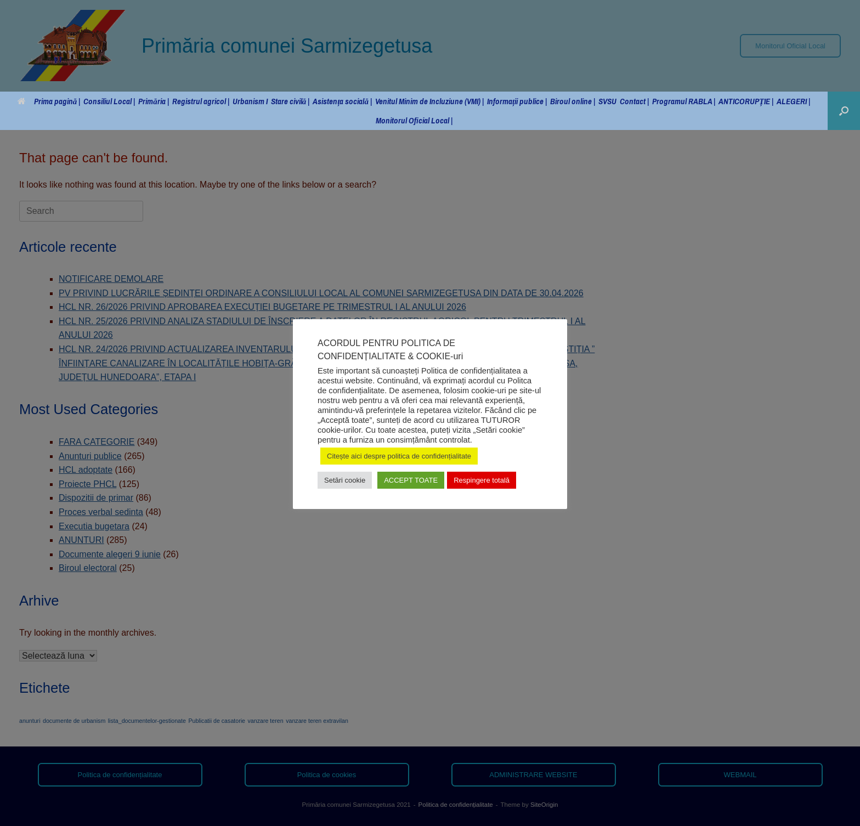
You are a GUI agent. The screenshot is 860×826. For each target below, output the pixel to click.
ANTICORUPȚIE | (745, 101)
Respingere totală (482, 480)
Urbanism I (250, 101)
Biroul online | (572, 101)
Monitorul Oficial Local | (414, 120)
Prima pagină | (49, 101)
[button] (844, 111)
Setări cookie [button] (344, 480)
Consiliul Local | (109, 101)
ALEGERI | (793, 101)
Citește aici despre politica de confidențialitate (399, 456)
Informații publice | (517, 101)
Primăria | (153, 101)
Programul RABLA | (683, 101)
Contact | (634, 101)
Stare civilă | (290, 101)
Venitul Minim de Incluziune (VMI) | (429, 101)
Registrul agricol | (200, 101)
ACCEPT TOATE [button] (411, 480)
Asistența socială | (342, 101)
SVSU (607, 101)
